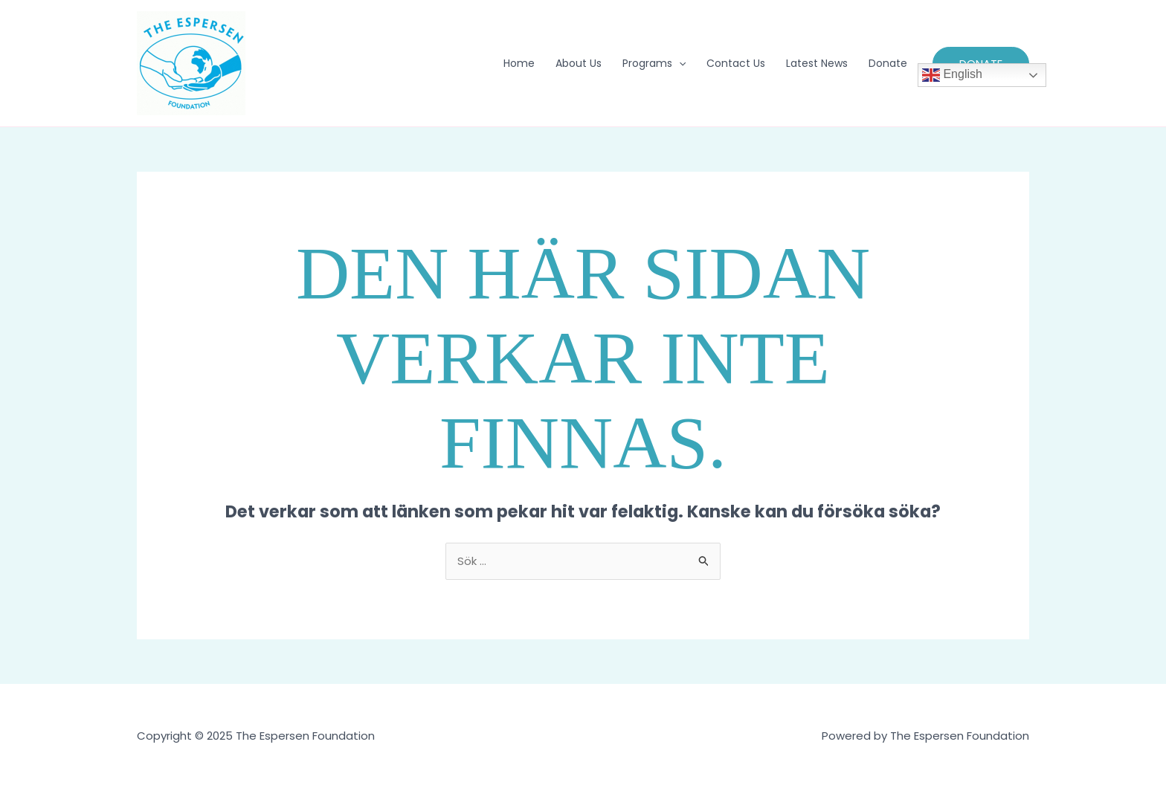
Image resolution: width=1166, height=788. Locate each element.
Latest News (817, 63)
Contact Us (735, 63)
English (952, 75)
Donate (888, 63)
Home (519, 63)
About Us (578, 63)
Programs (654, 63)
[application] (679, 63)
